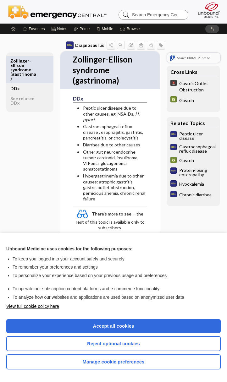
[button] (130, 29)
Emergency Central (57, 11)
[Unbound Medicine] (207, 10)
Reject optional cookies (113, 343)
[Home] (13, 29)
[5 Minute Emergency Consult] (193, 86)
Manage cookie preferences (114, 361)
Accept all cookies (113, 326)
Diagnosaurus (85, 45)
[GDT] (193, 100)
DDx (15, 60)
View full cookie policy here (32, 306)
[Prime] (82, 29)
